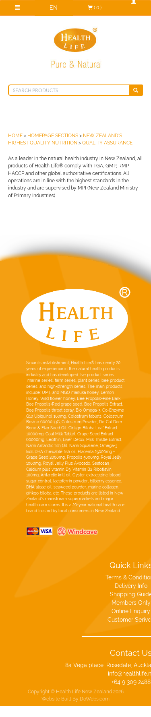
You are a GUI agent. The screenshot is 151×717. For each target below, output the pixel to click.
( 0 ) (94, 7)
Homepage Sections (52, 135)
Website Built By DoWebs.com (75, 692)
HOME (15, 135)
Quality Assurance (107, 143)
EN (54, 7)
